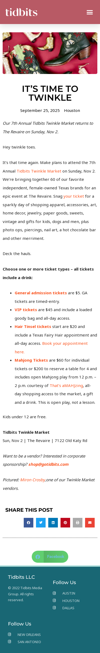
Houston (72, 110)
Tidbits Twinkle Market (39, 171)
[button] (90, 12)
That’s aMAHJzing (66, 385)
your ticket (73, 196)
